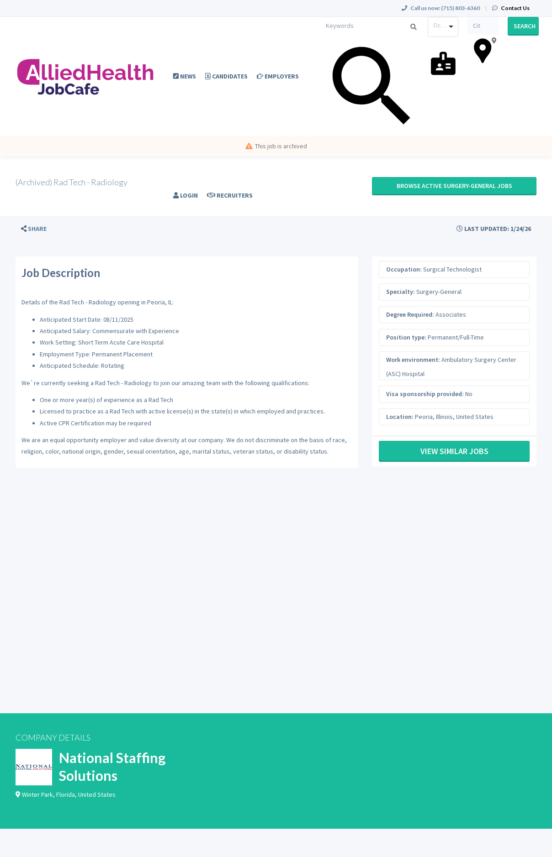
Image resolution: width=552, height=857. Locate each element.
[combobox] (443, 27)
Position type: (406, 337)
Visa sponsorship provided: (425, 394)
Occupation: (404, 269)
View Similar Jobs (454, 451)
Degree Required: (410, 314)
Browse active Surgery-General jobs (454, 186)
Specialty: (400, 291)
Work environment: (413, 359)
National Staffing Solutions (112, 766)
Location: (400, 417)
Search (525, 26)
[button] (34, 228)
